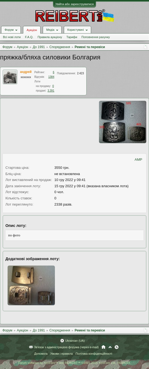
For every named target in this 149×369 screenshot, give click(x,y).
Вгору (110, 347)
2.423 (80, 73)
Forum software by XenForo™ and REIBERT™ (74, 362)
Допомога (40, 353)
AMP (138, 159)
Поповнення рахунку (95, 37)
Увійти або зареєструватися (74, 4)
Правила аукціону (50, 37)
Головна (103, 347)
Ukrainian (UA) (75, 340)
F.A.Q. (29, 37)
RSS (116, 347)
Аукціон (32, 30)
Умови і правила (61, 353)
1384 (51, 76)
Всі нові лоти (12, 37)
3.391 (51, 90)
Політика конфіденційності (93, 353)
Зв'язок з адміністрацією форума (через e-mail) (66, 347)
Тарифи (72, 37)
